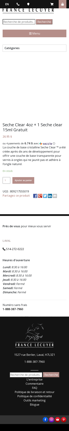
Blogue (34, 404)
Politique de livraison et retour (35, 392)
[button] (34, 143)
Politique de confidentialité (34, 396)
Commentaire (34, 384)
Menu (34, 33)
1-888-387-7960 (13, 309)
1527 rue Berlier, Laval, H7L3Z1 (34, 355)
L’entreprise (34, 379)
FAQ (34, 388)
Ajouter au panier (23, 180)
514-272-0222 (13, 249)
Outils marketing (35, 400)
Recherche (44, 22)
